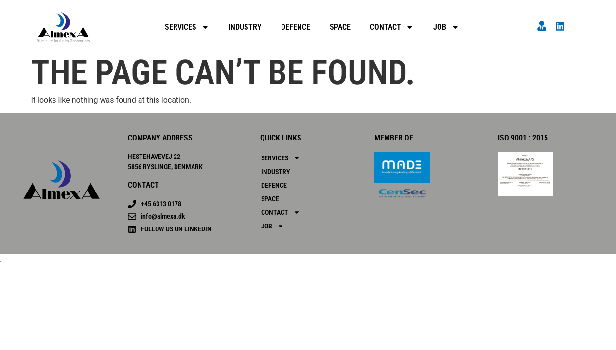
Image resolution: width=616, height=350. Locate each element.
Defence (295, 27)
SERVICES (187, 27)
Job (446, 27)
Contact (392, 27)
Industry (245, 27)
